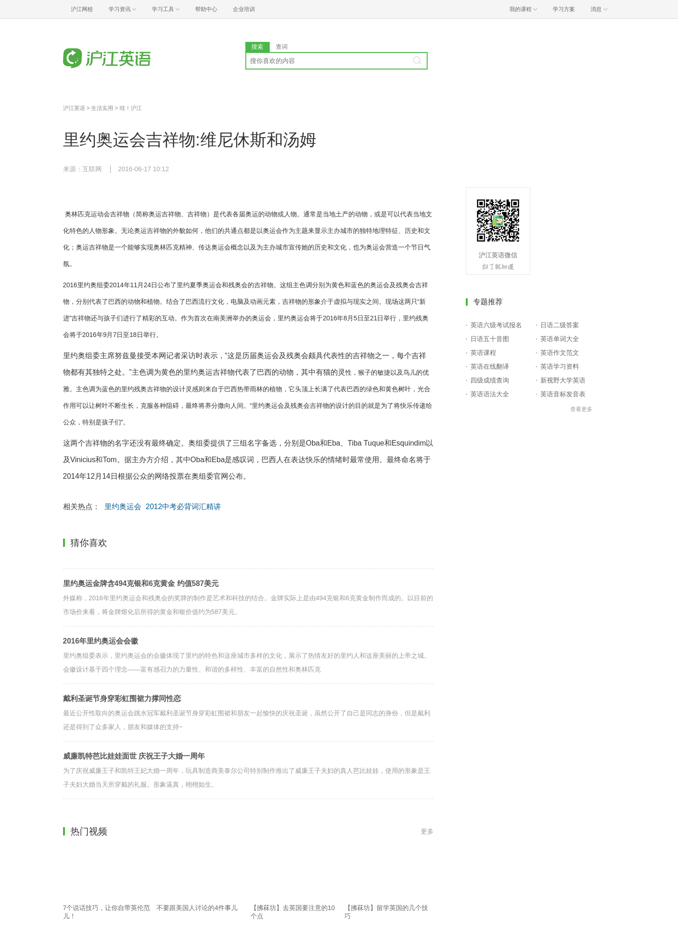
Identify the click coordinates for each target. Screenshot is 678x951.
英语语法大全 (489, 394)
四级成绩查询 (489, 380)
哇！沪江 (131, 108)
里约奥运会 (122, 506)
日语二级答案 (559, 325)
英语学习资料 (559, 366)
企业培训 (244, 9)
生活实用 (102, 108)
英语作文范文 (559, 352)
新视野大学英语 (562, 380)
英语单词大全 (559, 338)
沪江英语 (74, 108)
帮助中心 (206, 9)
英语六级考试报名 (496, 325)
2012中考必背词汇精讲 (183, 506)
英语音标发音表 (562, 394)
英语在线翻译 (489, 366)
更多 (427, 831)
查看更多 (581, 409)
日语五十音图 (489, 338)
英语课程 (483, 352)
